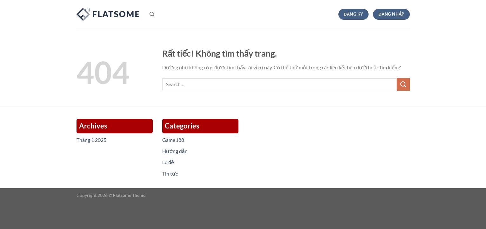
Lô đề (168, 162)
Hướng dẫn (175, 151)
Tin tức (170, 173)
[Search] (152, 14)
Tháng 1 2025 (91, 140)
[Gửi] (403, 84)
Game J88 (173, 140)
